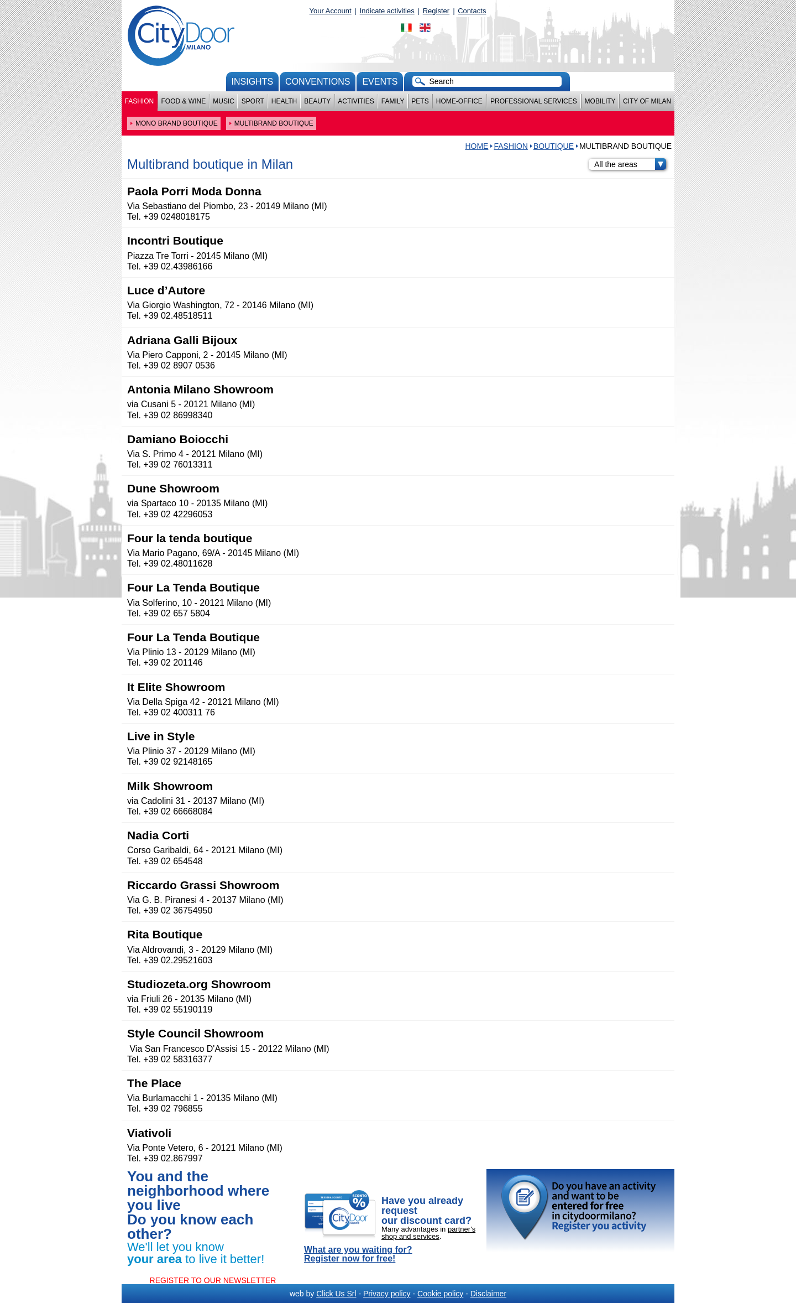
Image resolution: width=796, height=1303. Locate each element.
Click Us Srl (336, 1293)
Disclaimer (488, 1293)
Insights (253, 81)
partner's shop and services (428, 1232)
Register (436, 11)
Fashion (139, 101)
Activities (356, 101)
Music (223, 101)
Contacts (472, 11)
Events (379, 81)
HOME (476, 146)
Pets (419, 101)
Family (393, 101)
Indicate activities (387, 11)
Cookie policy (440, 1293)
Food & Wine (183, 101)
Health (284, 101)
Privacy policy (387, 1293)
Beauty (317, 101)
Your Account (331, 11)
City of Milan (647, 101)
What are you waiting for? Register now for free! (358, 1254)
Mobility (600, 101)
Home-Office (459, 101)
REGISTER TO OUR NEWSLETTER (213, 1280)
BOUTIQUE (553, 146)
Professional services (533, 101)
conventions (317, 81)
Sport (253, 101)
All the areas (630, 164)
